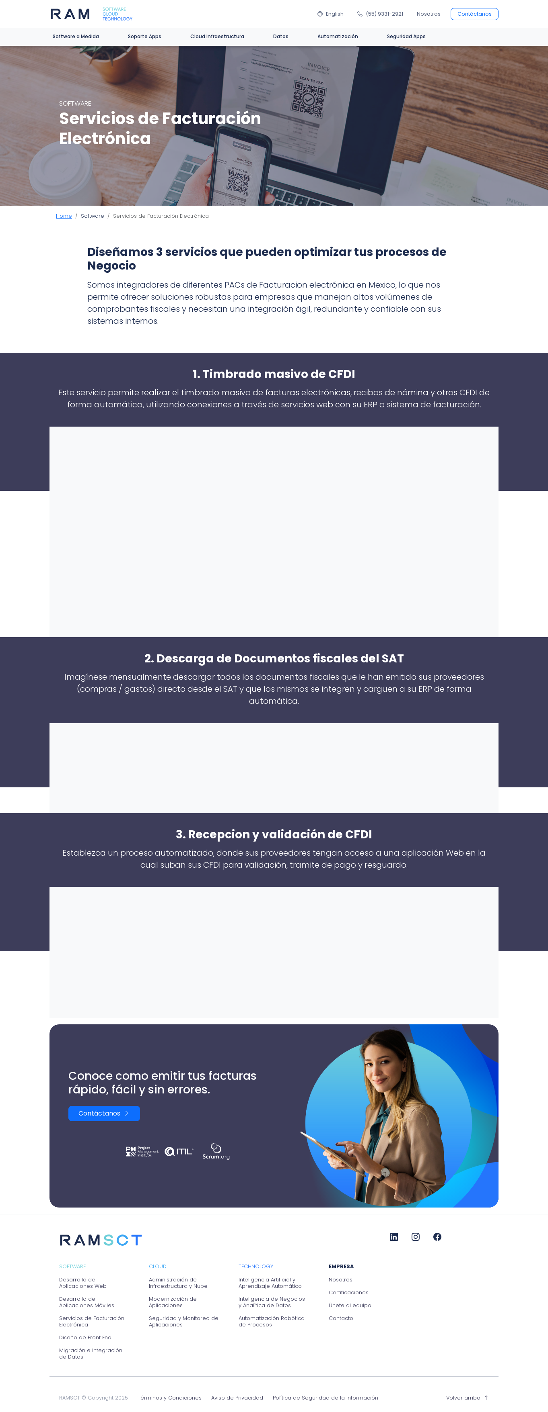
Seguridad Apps (406, 36)
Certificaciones (349, 1292)
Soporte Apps (144, 36)
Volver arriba (467, 1397)
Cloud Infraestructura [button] (217, 36)
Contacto (341, 1318)
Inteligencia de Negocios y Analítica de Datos (272, 1302)
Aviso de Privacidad (237, 1397)
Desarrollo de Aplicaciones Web (83, 1283)
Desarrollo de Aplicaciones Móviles (86, 1302)
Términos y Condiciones (170, 1397)
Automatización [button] (337, 36)
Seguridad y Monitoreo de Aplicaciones (183, 1321)
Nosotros (429, 13)
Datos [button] (280, 36)
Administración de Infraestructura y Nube (178, 1283)
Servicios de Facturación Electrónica (91, 1321)
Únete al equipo (350, 1305)
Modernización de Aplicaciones (173, 1302)
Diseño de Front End (85, 1337)
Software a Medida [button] (76, 36)
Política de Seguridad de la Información (325, 1397)
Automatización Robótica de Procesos (272, 1321)
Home (64, 216)
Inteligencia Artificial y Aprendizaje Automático (270, 1283)
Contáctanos (474, 13)
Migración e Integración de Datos (90, 1353)
